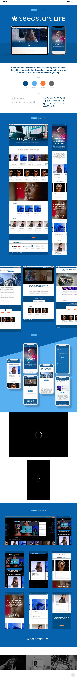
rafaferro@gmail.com (38, 675)
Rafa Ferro (5, 1)
